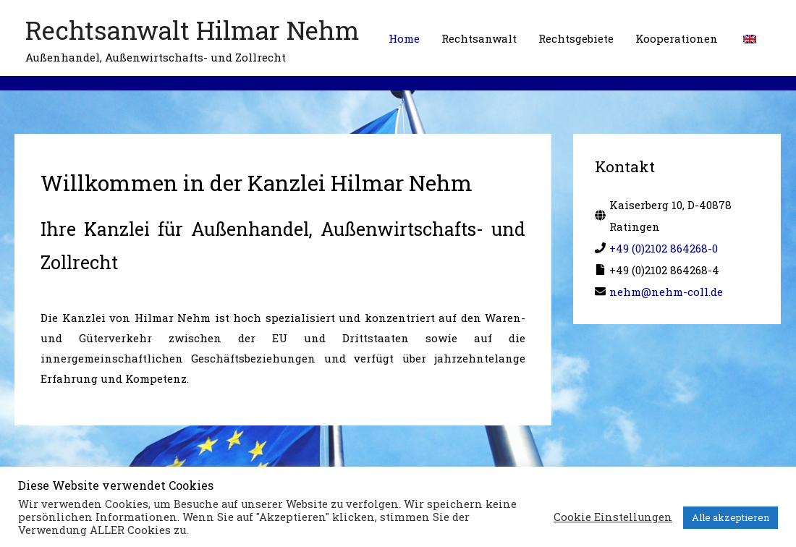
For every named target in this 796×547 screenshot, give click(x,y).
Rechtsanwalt (479, 38)
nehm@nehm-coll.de (666, 291)
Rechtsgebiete (576, 38)
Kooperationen (676, 38)
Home (404, 38)
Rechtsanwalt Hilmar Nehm (192, 29)
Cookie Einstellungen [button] (613, 517)
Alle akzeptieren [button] (730, 517)
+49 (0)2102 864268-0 (663, 248)
